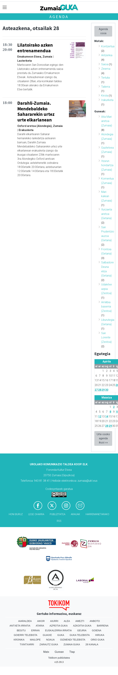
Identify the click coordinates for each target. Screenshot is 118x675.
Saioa (104, 64)
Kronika (19, 639)
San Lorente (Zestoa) (106, 337)
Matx (46, 651)
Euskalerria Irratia (58, 630)
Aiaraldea (25, 621)
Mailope (35, 639)
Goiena (96, 630)
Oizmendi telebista (72, 639)
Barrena (103, 625)
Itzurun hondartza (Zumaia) (107, 165)
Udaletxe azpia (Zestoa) (106, 289)
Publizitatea (57, 514)
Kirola (104, 95)
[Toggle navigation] (4, 7)
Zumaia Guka (71, 644)
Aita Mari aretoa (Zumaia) (106, 121)
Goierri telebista (25, 635)
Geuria (81, 630)
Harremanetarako (97, 514)
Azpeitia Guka (59, 625)
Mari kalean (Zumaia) (106, 196)
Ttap (72, 651)
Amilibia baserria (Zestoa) (106, 307)
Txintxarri (27, 644)
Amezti (79, 621)
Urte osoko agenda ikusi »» (103, 438)
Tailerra (105, 86)
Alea (67, 621)
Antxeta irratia (20, 625)
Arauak (75, 514)
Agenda (59, 16)
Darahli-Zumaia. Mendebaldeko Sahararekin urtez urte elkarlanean (36, 111)
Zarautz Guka (48, 644)
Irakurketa (107, 100)
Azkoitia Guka (82, 625)
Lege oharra (36, 514)
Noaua (50, 639)
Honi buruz (16, 514)
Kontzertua (107, 46)
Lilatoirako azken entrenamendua (35, 47)
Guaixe (47, 635)
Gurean (59, 651)
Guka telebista (80, 635)
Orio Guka (97, 639)
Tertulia (105, 77)
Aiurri (54, 621)
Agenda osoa (103, 31)
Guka (60, 635)
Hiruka (99, 635)
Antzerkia (106, 55)
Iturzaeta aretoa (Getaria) (106, 214)
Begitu (21, 630)
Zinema (105, 68)
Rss (59, 521)
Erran (35, 630)
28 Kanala (91, 644)
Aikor (41, 621)
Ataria (40, 625)
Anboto (95, 621)
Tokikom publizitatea (59, 657)
